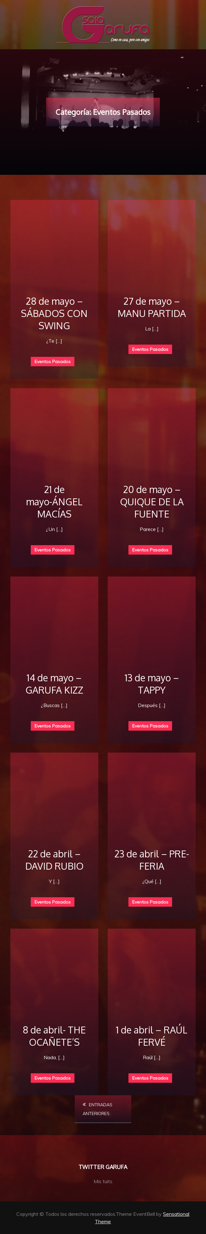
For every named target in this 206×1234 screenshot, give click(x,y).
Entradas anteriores (97, 1109)
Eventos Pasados (53, 361)
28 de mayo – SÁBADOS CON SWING (54, 313)
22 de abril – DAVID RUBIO (54, 860)
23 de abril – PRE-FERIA (151, 860)
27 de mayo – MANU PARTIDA (151, 307)
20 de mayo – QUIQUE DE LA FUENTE (152, 501)
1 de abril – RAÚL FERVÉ (151, 1036)
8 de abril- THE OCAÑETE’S (54, 1036)
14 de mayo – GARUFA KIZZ (54, 684)
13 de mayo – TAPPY (152, 684)
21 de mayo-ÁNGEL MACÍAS (54, 501)
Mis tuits (103, 1181)
